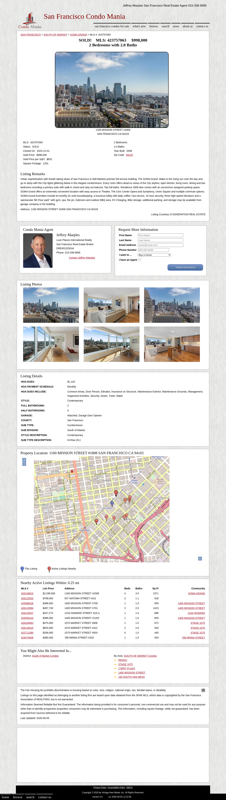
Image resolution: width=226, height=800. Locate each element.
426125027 (27, 613)
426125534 (27, 598)
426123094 (27, 608)
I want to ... (125, 254)
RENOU (122, 660)
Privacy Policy (99, 787)
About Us (188, 26)
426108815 (27, 593)
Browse (154, 26)
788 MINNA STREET (193, 637)
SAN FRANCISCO (30, 34)
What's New (139, 26)
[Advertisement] (113, 754)
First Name (125, 235)
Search (165, 26)
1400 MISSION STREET (191, 603)
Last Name (125, 240)
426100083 (27, 623)
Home (5, 797)
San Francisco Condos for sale (112, 26)
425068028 (27, 603)
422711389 (27, 632)
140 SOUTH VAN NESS (131, 676)
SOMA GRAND (78, 34)
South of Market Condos (45, 655)
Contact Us (202, 26)
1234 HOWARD (196, 613)
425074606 (27, 637)
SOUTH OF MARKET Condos (140, 655)
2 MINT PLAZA (126, 668)
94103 (129, 155)
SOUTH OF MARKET (55, 34)
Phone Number (128, 250)
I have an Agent (128, 259)
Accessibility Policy (116, 787)
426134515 (27, 627)
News (176, 26)
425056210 (27, 618)
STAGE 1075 (198, 623)
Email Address (127, 245)
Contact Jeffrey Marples (82, 257)
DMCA (129, 787)
